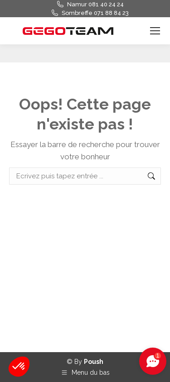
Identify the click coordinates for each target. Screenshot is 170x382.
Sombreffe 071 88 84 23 (95, 13)
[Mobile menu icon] (155, 31)
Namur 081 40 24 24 (95, 4)
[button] (19, 366)
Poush (93, 361)
